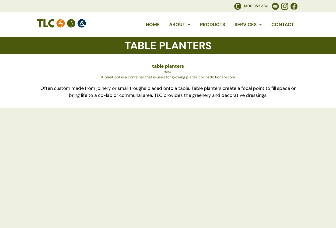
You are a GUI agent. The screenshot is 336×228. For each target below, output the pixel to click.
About (180, 24)
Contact (282, 24)
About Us (135, 196)
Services (248, 24)
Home (153, 24)
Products (212, 24)
